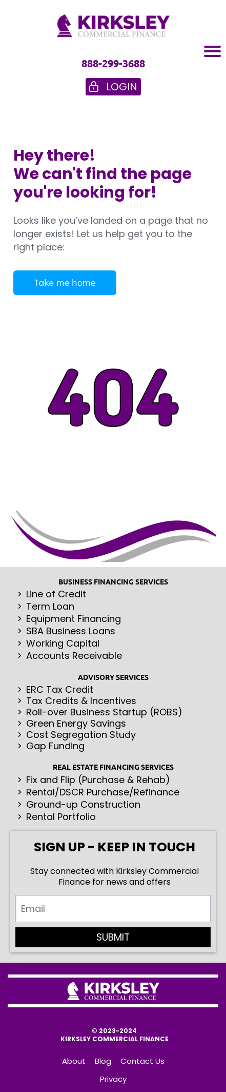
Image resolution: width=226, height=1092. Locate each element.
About (74, 1061)
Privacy (113, 1079)
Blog (103, 1061)
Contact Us (142, 1061)
